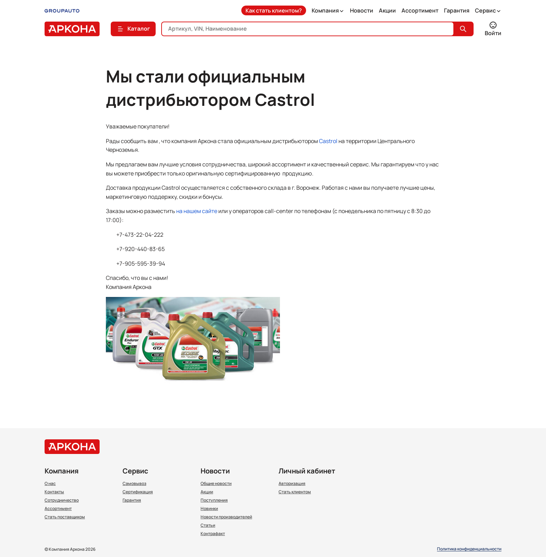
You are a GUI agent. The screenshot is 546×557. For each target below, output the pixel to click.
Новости (361, 10)
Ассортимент (419, 10)
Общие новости (216, 483)
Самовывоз (134, 483)
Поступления (214, 500)
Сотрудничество (62, 500)
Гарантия (456, 10)
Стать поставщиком (65, 517)
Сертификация (138, 492)
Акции (387, 10)
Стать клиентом (295, 492)
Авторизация (292, 483)
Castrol (328, 141)
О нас (50, 483)
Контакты (54, 492)
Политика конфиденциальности (469, 549)
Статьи (208, 525)
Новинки (209, 509)
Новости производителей (226, 517)
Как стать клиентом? (273, 10)
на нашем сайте (196, 211)
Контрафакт (213, 534)
